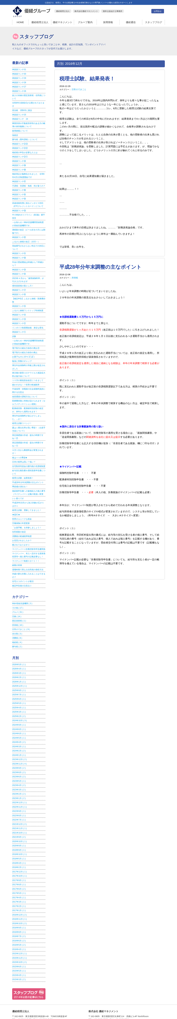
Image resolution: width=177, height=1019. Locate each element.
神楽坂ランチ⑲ (19, 163)
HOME (20, 22)
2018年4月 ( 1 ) (18, 847)
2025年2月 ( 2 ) (18, 703)
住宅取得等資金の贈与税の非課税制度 (28, 458)
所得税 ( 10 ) (17, 614)
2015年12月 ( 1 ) (19, 936)
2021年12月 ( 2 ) (19, 809)
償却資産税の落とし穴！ (23, 281)
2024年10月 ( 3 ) (19, 708)
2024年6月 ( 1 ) (18, 720)
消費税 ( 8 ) (17, 626)
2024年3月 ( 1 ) (18, 733)
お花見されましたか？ (22, 531)
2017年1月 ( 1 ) (18, 894)
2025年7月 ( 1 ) (18, 682)
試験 (14, 331)
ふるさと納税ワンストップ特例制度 (27, 305)
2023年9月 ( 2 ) (18, 754)
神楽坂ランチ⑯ (19, 188)
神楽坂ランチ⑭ (19, 196)
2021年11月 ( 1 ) (19, 813)
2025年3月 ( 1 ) (18, 699)
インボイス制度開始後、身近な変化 (27, 322)
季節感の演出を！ (20, 478)
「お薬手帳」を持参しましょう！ (26, 518)
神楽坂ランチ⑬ (19, 208)
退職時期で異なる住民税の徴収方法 (27, 559)
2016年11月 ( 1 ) (19, 902)
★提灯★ (16, 505)
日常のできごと (78, 89)
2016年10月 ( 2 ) (19, 907)
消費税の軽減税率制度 (22, 526)
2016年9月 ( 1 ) (18, 911)
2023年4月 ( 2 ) (18, 771)
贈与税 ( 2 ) (17, 635)
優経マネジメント (62, 22)
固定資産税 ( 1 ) (19, 610)
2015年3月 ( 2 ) (18, 962)
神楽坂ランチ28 (19, 82)
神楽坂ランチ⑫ (19, 234)
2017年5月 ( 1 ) (18, 877)
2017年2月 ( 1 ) (18, 890)
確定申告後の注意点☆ (22, 575)
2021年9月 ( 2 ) (18, 822)
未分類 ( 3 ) (17, 622)
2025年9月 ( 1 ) (18, 678)
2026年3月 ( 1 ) (18, 661)
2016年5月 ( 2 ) (18, 928)
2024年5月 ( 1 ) (18, 725)
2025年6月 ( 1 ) (18, 687)
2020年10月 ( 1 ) (19, 826)
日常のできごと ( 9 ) (21, 618)
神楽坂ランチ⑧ (19, 270)
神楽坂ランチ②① (20, 155)
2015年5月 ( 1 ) (18, 953)
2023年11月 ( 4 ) (19, 750)
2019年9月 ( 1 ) (18, 835)
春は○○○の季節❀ (19, 449)
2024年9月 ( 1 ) (18, 712)
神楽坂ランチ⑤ (19, 301)
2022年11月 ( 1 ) (19, 792)
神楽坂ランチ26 (19, 91)
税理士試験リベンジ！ (22, 416)
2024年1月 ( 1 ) (18, 742)
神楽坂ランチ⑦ (19, 285)
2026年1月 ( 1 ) (18, 670)
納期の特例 (17, 555)
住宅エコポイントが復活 (23, 571)
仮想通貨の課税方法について (25, 390)
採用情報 (108, 22)
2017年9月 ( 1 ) (18, 864)
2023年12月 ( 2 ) (19, 746)
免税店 (15, 134)
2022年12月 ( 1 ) (19, 788)
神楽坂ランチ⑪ (19, 250)
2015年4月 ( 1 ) (18, 957)
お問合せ (158, 11)
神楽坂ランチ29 (19, 78)
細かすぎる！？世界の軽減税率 (25, 378)
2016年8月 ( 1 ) (18, 915)
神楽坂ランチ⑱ (19, 167)
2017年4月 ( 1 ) (18, 881)
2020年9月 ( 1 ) (18, 830)
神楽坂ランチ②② (20, 146)
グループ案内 (85, 22)
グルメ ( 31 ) (17, 601)
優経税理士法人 (39, 22)
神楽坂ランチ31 (19, 69)
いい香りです (18, 489)
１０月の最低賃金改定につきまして (27, 374)
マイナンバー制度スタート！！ (25, 551)
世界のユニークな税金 (22, 509)
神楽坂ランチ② (19, 318)
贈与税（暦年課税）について (25, 138)
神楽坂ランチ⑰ (19, 179)
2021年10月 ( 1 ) (19, 818)
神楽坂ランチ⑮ (19, 192)
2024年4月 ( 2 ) (18, 729)
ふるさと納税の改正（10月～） (26, 238)
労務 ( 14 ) (16, 605)
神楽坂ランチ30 (19, 74)
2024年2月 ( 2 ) (18, 737)
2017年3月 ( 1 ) (18, 885)
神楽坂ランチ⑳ (19, 159)
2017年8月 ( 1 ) (18, 868)
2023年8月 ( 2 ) (18, 758)
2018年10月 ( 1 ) (19, 839)
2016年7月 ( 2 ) (18, 919)
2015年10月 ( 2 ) (19, 945)
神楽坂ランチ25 (19, 114)
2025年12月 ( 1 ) (19, 674)
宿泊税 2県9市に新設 (22, 109)
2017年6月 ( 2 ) (18, 873)
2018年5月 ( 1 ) (18, 843)
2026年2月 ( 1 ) (18, 665)
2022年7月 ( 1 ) (18, 805)
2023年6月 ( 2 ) (18, 763)
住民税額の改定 (19, 522)
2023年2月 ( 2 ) (18, 780)
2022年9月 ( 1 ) (18, 797)
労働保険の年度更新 (21, 514)
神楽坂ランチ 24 (20, 118)
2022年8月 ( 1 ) (18, 801)
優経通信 (131, 22)
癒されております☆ (21, 535)
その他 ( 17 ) (17, 597)
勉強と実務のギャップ (22, 355)
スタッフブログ (153, 22)
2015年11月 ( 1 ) (19, 940)
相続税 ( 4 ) (17, 631)
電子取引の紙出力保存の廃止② (25, 342)
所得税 (74, 277)
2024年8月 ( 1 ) (18, 716)
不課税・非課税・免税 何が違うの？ (28, 183)
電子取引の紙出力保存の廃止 (25, 347)
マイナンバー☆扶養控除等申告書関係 (28, 539)
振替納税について (20, 129)
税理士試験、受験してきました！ (26, 501)
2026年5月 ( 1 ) (18, 653)
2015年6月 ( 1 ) (18, 949)
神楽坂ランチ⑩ (19, 254)
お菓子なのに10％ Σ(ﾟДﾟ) (23, 351)
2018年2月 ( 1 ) (18, 852)
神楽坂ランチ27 (19, 86)
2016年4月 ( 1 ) (18, 932)
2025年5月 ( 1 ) (18, 691)
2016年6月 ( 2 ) (18, 923)
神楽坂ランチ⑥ (19, 290)
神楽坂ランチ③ (19, 314)
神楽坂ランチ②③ (20, 142)
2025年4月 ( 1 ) (18, 695)
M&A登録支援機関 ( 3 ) (22, 593)
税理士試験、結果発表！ (86, 78)
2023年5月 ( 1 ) (18, 767)
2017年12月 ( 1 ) (19, 856)
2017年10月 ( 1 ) (19, 860)
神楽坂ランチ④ (19, 310)
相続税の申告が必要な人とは (25, 151)
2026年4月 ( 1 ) (18, 657)
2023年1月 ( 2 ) (18, 784)
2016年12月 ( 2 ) (19, 898)
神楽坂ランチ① (19, 327)
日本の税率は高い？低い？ (24, 454)
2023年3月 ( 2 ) (18, 775)
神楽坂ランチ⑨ (19, 265)
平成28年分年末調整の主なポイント (99, 266)
